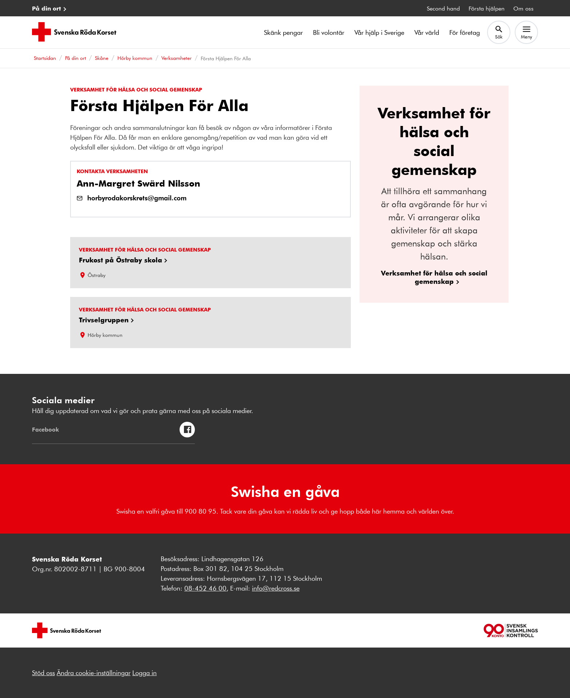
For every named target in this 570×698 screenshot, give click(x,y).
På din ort (46, 8)
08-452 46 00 (205, 588)
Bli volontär (328, 32)
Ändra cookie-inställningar (94, 672)
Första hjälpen (487, 8)
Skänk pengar (283, 32)
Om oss (523, 8)
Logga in (144, 672)
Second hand (443, 8)
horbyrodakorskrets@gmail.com (136, 197)
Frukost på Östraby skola (120, 260)
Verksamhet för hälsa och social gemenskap (434, 277)
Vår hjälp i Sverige (379, 32)
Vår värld (426, 32)
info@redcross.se (276, 588)
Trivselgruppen (104, 320)
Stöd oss (43, 672)
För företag (464, 32)
